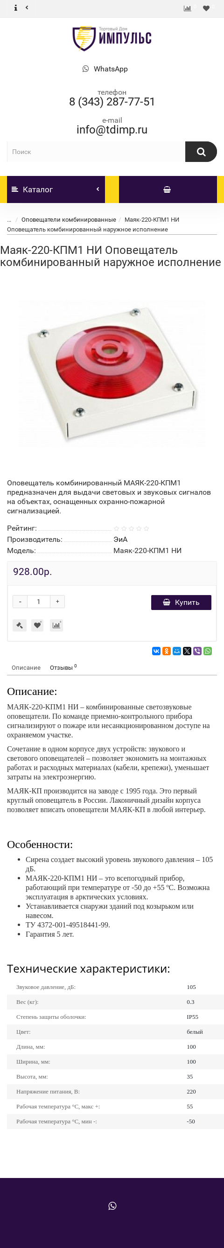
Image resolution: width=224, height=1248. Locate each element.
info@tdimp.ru (112, 129)
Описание (26, 667)
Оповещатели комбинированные (68, 219)
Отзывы (63, 667)
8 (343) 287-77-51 (112, 101)
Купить (181, 602)
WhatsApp (111, 68)
